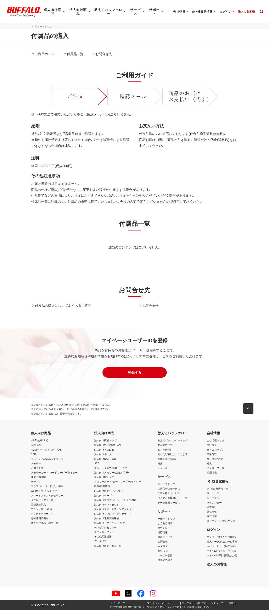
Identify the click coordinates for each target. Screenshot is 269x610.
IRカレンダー (214, 502)
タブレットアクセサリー (44, 500)
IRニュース (213, 493)
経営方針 (212, 507)
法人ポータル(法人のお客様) (222, 541)
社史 (209, 463)
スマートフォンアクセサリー (47, 495)
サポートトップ (166, 518)
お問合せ (163, 541)
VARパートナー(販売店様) (221, 546)
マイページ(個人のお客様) (221, 537)
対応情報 (163, 532)
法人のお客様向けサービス (172, 498)
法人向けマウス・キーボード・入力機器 (115, 500)
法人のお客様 (217, 563)
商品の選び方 (165, 445)
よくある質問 (165, 523)
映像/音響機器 (38, 477)
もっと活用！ (164, 449)
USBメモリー (38, 468)
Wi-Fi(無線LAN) (39, 440)
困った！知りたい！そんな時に (174, 454)
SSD (33, 454)
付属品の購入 (165, 560)
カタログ (163, 546)
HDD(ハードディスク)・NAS (46, 449)
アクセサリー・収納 (41, 509)
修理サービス (165, 537)
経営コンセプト (215, 449)
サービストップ (166, 484)
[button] (134, 372)
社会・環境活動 (215, 459)
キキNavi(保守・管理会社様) (222, 555)
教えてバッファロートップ (172, 440)
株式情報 (212, 516)
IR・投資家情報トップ (218, 488)
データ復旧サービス (169, 502)
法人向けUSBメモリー (106, 477)
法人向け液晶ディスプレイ (109, 490)
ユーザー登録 (165, 555)
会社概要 (212, 445)
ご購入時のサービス (169, 488)
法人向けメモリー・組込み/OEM (111, 472)
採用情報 (212, 472)
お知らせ (163, 551)
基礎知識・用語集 (167, 459)
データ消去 (100, 541)
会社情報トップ (215, 440)
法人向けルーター (104, 454)
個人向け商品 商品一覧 (44, 523)
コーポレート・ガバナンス (221, 521)
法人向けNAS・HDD (105, 459)
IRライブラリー (215, 498)
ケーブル (36, 481)
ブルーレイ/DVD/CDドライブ (47, 459)
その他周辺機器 (39, 518)
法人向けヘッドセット (106, 504)
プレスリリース (215, 468)
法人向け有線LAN (104, 449)
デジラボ (163, 468)
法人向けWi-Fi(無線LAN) (107, 445)
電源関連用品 (38, 504)
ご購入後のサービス (169, 493)
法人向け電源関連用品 (106, 518)
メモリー (36, 463)
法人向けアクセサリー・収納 (109, 523)
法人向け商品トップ (105, 440)
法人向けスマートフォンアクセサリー (115, 509)
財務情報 (212, 511)
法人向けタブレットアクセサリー (112, 513)
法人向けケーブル (104, 495)
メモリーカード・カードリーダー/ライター (54, 472)
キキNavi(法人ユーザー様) (221, 551)
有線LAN (36, 445)
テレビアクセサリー (42, 513)
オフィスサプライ (104, 532)
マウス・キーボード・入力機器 (47, 486)
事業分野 (212, 454)
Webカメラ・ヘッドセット (45, 490)
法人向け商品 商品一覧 (108, 546)
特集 (160, 463)
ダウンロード (165, 528)
